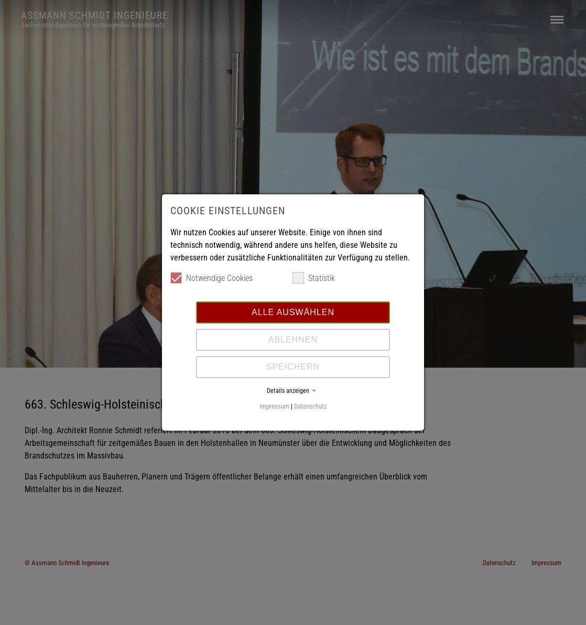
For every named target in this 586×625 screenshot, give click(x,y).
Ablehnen (293, 339)
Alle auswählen (293, 312)
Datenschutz (310, 406)
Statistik (313, 278)
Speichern (293, 366)
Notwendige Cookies (211, 278)
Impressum (274, 406)
